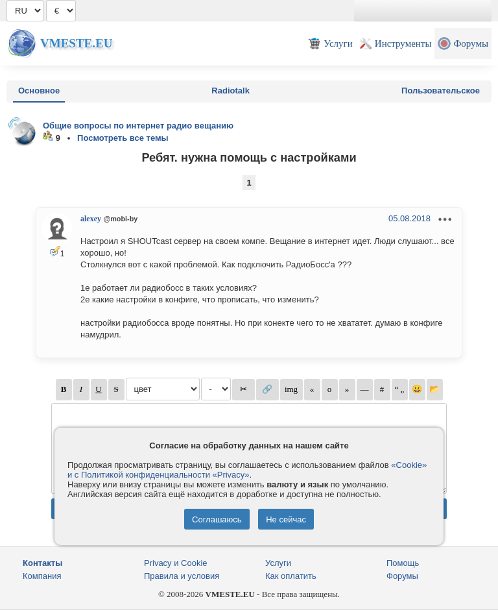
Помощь (402, 563)
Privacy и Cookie (176, 563)
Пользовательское (440, 90)
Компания (42, 576)
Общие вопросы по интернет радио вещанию (138, 125)
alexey (90, 218)
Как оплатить (290, 576)
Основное (39, 90)
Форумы (402, 576)
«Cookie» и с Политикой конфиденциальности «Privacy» (247, 470)
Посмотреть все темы (123, 138)
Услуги (278, 563)
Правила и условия (181, 576)
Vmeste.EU (76, 43)
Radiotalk (230, 90)
